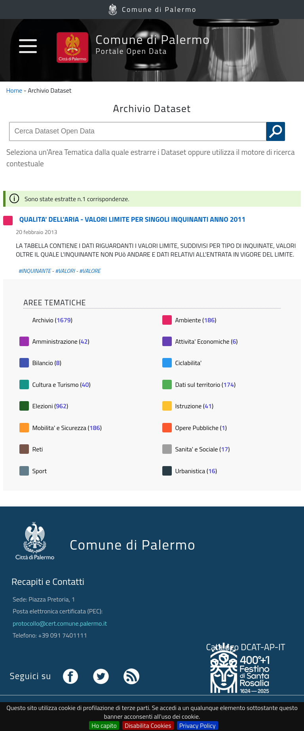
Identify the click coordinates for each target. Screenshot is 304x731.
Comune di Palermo (159, 9)
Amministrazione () (60, 341)
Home (14, 90)
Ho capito (104, 725)
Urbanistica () (196, 471)
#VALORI (65, 271)
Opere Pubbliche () (201, 427)
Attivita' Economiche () (206, 341)
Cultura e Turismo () (61, 384)
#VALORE (90, 271)
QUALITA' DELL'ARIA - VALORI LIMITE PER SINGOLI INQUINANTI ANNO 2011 (132, 219)
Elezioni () (50, 406)
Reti (37, 449)
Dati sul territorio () (205, 384)
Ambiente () (195, 320)
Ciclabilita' (188, 362)
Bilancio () (46, 362)
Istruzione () (194, 406)
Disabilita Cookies (148, 725)
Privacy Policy (197, 725)
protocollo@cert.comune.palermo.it (60, 623)
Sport (39, 471)
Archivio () (52, 320)
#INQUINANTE (34, 271)
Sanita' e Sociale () (202, 449)
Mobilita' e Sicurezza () (67, 427)
